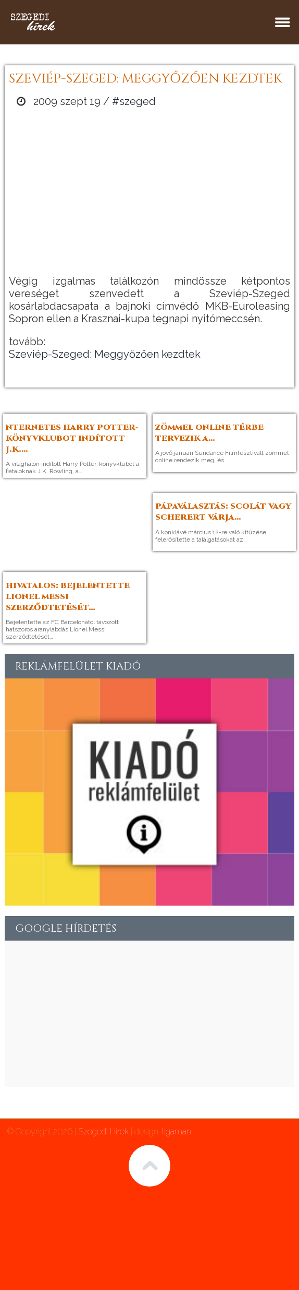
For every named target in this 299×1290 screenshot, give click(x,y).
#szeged (134, 101)
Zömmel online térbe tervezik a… (209, 433)
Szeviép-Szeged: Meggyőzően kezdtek (105, 354)
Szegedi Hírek (103, 1131)
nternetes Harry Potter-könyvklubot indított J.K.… (72, 438)
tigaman (176, 1131)
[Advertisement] (149, 191)
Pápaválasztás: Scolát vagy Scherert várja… (223, 512)
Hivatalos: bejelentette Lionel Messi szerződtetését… (68, 596)
